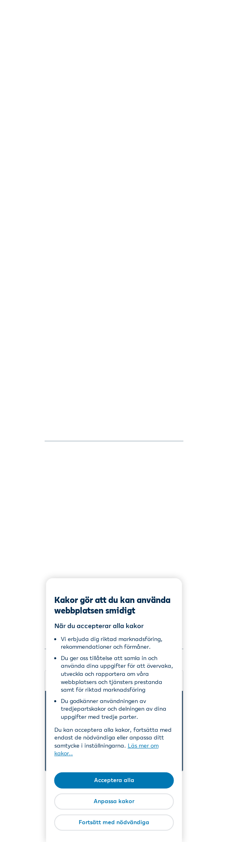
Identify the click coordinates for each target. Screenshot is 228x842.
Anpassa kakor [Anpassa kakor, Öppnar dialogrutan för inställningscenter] (114, 801)
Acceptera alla (114, 780)
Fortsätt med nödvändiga (114, 822)
